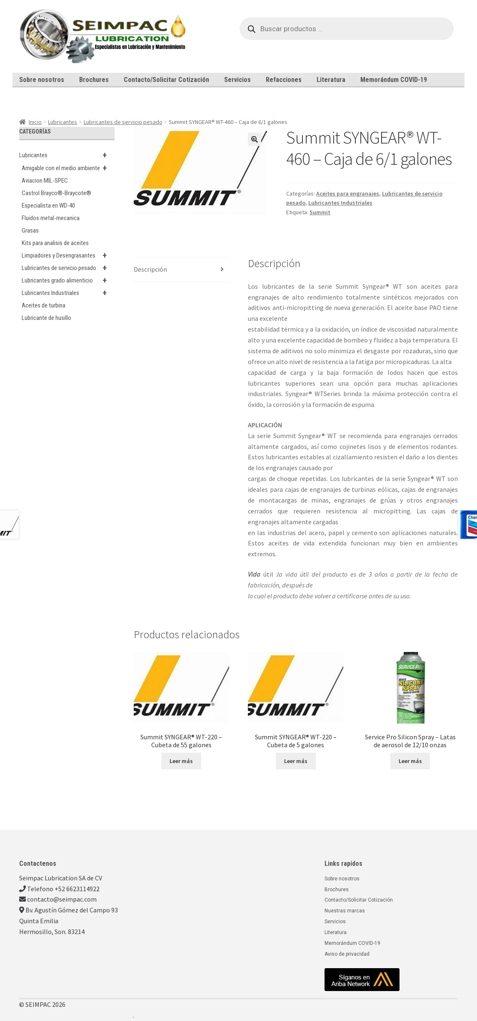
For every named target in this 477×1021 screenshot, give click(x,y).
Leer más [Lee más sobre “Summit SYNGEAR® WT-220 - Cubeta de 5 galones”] (295, 761)
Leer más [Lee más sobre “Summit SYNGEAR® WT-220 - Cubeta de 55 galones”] (181, 761)
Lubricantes (62, 122)
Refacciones (284, 80)
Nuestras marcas (345, 911)
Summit (320, 212)
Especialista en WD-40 (48, 205)
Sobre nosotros (41, 80)
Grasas (30, 230)
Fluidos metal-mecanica (51, 218)
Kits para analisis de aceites (55, 243)
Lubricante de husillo (46, 318)
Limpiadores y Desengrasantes (68, 255)
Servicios (237, 80)
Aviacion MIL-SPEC (45, 180)
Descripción (150, 269)
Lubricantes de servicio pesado (123, 122)
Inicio (35, 122)
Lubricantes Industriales (340, 202)
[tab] (181, 270)
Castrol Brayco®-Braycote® (56, 193)
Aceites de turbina (43, 305)
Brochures (94, 80)
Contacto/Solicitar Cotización (166, 80)
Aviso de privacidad (347, 954)
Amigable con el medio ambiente (68, 168)
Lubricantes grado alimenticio (68, 280)
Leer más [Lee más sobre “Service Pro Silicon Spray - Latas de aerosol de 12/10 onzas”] (410, 761)
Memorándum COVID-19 (393, 80)
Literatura (331, 80)
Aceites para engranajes (347, 193)
